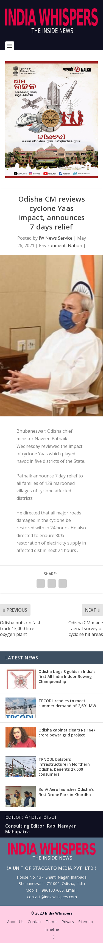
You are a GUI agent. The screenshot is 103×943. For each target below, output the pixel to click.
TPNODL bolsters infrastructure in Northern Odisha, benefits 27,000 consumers (64, 767)
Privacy (68, 921)
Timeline (51, 929)
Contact (35, 921)
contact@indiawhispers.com (52, 896)
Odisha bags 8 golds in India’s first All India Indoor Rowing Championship (66, 676)
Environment (52, 245)
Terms (51, 921)
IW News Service (56, 238)
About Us (15, 921)
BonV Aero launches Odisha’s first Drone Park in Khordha (66, 792)
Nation (75, 245)
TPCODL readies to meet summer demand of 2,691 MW (67, 703)
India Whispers (59, 913)
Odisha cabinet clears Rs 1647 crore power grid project (66, 732)
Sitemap (85, 921)
